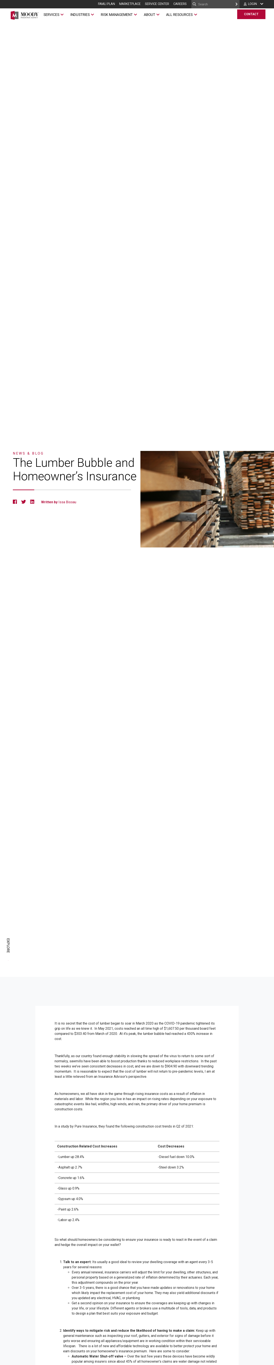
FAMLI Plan (106, 4)
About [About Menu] (149, 16)
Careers (180, 4)
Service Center (157, 4)
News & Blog (28, 453)
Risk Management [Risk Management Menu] (116, 16)
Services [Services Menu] (51, 16)
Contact (251, 15)
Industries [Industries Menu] (79, 16)
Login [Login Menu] (252, 4)
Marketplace (130, 4)
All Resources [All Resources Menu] (179, 16)
